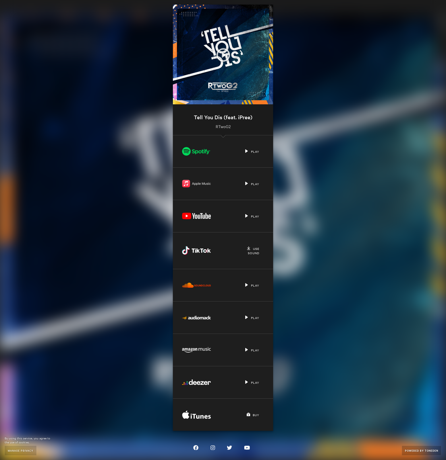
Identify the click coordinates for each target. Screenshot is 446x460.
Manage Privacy (20, 450)
